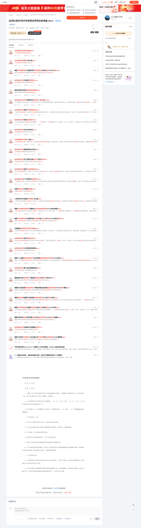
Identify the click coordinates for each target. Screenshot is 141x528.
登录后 (56, 488)
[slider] (17, 519)
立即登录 (82, 17)
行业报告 (25, 15)
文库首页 (11, 15)
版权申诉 (58, 21)
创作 (134, 2)
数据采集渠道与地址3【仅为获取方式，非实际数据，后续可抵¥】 (118, 68)
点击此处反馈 (110, 82)
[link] (11, 15)
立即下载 (68, 492)
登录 (95, 2)
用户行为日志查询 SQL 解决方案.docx (116, 64)
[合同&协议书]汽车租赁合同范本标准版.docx (31, 21)
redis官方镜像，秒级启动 (112, 60)
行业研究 (18, 15)
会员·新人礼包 (107, 2)
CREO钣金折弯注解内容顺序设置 (115, 56)
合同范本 (12, 24)
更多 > (130, 26)
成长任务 (122, 1)
